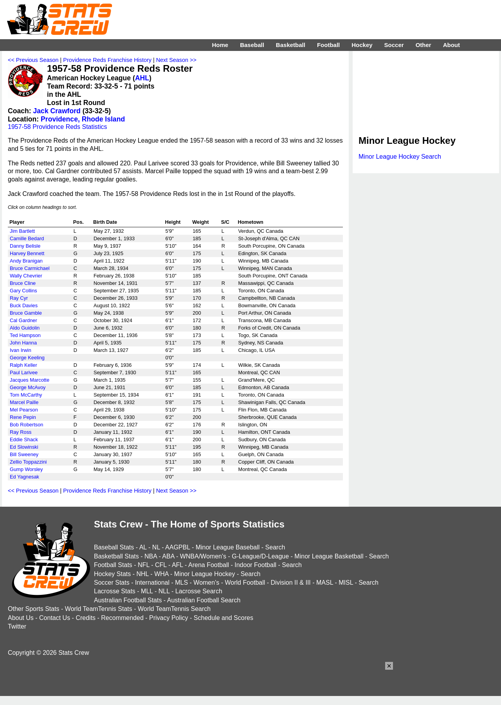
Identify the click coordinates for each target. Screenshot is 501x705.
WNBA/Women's (203, 556)
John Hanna (23, 343)
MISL (346, 582)
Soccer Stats (112, 582)
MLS (181, 582)
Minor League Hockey (204, 574)
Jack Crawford (57, 111)
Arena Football (208, 565)
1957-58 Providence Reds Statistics (57, 126)
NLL (164, 591)
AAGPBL (177, 547)
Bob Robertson (26, 425)
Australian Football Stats (128, 600)
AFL (177, 565)
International (152, 582)
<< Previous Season (33, 60)
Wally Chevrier (26, 276)
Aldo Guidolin (25, 328)
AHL (142, 78)
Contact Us (54, 617)
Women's (206, 582)
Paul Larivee (24, 372)
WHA (161, 574)
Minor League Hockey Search (400, 156)
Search (275, 547)
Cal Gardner (23, 320)
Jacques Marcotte (29, 380)
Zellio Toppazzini (28, 462)
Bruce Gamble (26, 313)
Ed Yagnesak (24, 477)
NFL (144, 565)
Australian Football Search (204, 600)
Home (220, 45)
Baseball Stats (114, 547)
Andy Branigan (26, 261)
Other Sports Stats (33, 608)
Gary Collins (23, 291)
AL (143, 547)
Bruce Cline (23, 283)
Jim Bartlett (22, 231)
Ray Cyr (19, 298)
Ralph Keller (23, 365)
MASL (324, 582)
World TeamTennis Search (174, 608)
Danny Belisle (25, 246)
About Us (21, 617)
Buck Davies (24, 305)
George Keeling (27, 358)
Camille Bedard (27, 238)
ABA (168, 556)
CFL (161, 565)
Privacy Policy (168, 617)
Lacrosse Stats (114, 591)
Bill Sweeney (24, 454)
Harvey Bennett (27, 253)
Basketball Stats (116, 556)
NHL (142, 574)
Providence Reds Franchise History (107, 60)
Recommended (122, 617)
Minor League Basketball (328, 556)
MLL (147, 591)
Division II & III (291, 582)
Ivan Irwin (20, 350)
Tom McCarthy (26, 395)
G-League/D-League (260, 556)
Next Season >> (176, 60)
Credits (86, 617)
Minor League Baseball (228, 547)
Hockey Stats (112, 574)
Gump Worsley (26, 469)
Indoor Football (255, 565)
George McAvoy (28, 387)
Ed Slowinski (24, 447)
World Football (245, 582)
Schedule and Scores (223, 617)
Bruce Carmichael (30, 268)
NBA (150, 556)
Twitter (17, 626)
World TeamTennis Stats (98, 608)
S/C (225, 222)
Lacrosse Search (198, 591)
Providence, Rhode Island (83, 119)
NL (156, 547)
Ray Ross (20, 432)
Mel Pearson (24, 410)
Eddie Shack (24, 439)
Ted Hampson (25, 335)
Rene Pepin (23, 417)
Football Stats (113, 565)
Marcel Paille (24, 402)
